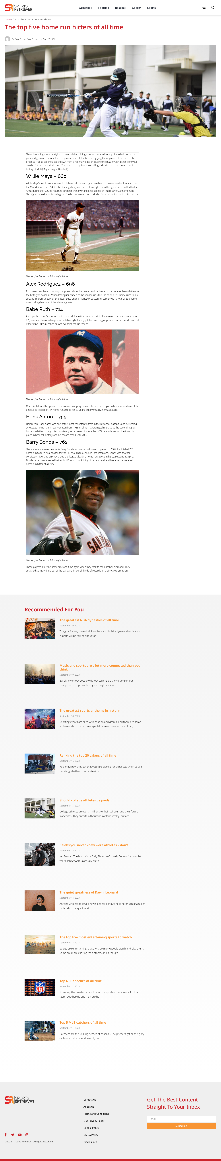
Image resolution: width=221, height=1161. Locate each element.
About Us (88, 1106)
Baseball (120, 8)
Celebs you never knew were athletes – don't (94, 845)
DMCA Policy (90, 1135)
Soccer (136, 8)
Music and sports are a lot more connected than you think (100, 667)
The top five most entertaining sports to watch (96, 937)
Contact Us (89, 1099)
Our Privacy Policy (93, 1120)
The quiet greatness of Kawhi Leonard (89, 892)
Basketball (85, 8)
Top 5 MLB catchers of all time (83, 1022)
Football (103, 8)
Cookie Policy (91, 1128)
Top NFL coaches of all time (81, 981)
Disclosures (90, 1142)
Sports (151, 8)
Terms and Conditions (96, 1113)
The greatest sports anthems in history (90, 710)
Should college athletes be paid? (84, 800)
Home (8, 19)
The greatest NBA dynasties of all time (89, 620)
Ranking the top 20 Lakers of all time (88, 755)
